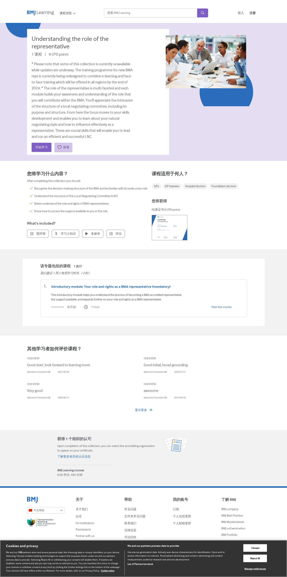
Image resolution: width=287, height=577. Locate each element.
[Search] (150, 13)
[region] (143, 558)
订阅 (176, 509)
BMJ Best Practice (232, 515)
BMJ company (229, 509)
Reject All (255, 558)
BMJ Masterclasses (232, 522)
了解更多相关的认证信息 (74, 456)
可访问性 (130, 537)
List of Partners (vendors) (140, 564)
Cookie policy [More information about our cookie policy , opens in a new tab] (107, 570)
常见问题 (130, 509)
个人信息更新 (182, 516)
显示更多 (143, 410)
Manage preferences (255, 568)
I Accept (255, 548)
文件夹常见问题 (134, 516)
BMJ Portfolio (229, 535)
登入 (241, 13)
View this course (221, 307)
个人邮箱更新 (182, 523)
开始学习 (41, 147)
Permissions (83, 529)
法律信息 (130, 530)
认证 (79, 516)
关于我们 (82, 509)
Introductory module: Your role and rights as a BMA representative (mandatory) (111, 287)
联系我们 (130, 523)
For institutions (85, 523)
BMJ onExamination (233, 528)
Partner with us (85, 536)
